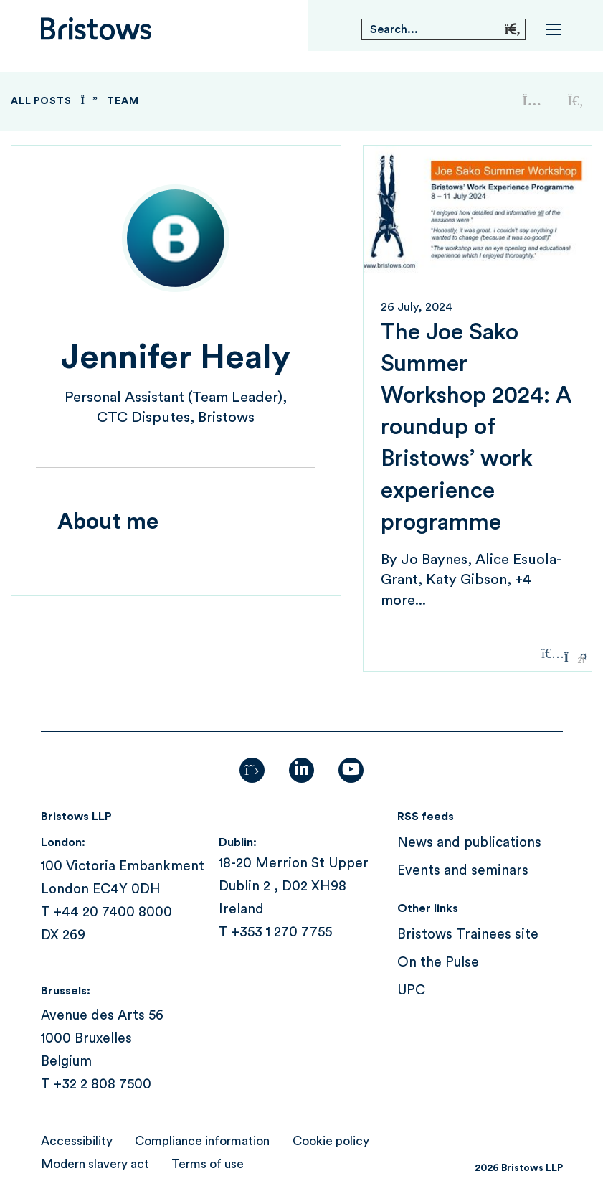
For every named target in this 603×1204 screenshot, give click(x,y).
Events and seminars (462, 871)
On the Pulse (438, 962)
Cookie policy (331, 1141)
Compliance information (202, 1141)
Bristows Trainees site (467, 934)
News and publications (469, 843)
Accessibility (77, 1141)
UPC (411, 990)
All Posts (41, 101)
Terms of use (207, 1164)
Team (122, 101)
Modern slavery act (95, 1164)
